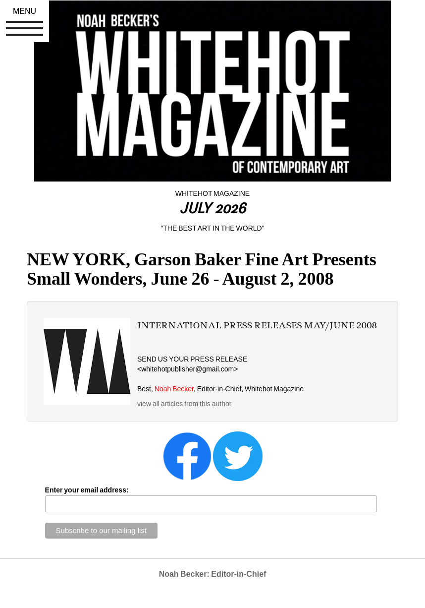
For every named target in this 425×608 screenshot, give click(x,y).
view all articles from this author (184, 404)
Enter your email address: (87, 490)
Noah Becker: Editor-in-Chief (212, 574)
